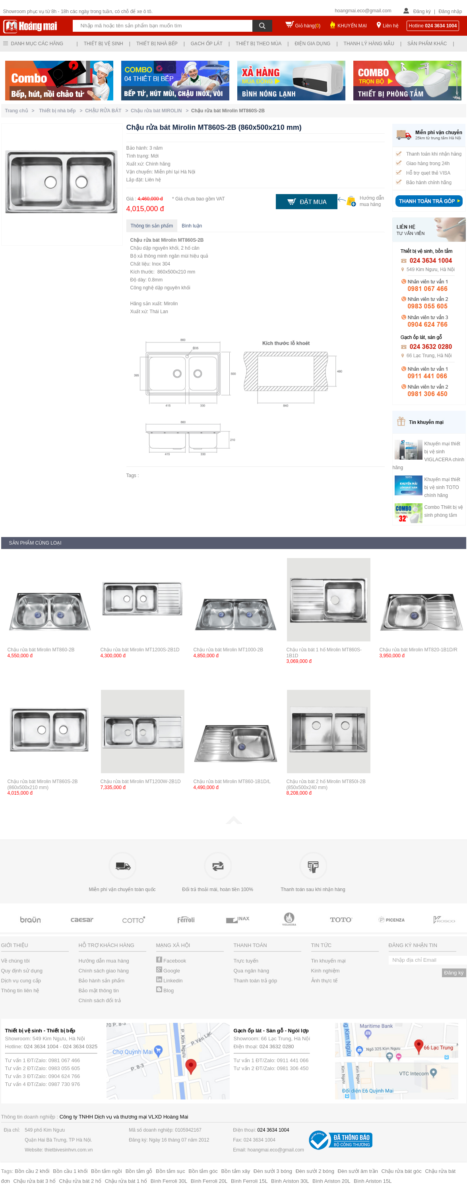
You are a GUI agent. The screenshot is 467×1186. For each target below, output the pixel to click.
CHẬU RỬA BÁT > (108, 111)
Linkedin (169, 981)
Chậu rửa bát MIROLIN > (161, 111)
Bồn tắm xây (235, 1171)
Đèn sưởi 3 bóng (273, 1171)
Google (168, 971)
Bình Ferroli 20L (209, 1181)
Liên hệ (391, 26)
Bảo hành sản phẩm (102, 981)
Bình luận (192, 226)
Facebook (171, 961)
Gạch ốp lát (207, 43)
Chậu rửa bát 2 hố (80, 1181)
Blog (165, 990)
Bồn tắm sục (170, 1171)
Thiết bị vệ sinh (103, 43)
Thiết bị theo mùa (258, 43)
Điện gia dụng (312, 43)
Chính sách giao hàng (104, 971)
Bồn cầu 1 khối (70, 1171)
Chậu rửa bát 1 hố (126, 1181)
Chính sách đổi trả (100, 1000)
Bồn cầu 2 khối (32, 1171)
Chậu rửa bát (145, 240)
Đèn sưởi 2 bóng (315, 1171)
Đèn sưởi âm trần (358, 1171)
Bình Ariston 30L (290, 1181)
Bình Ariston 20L (331, 1181)
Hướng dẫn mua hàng (104, 961)
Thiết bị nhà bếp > (62, 111)
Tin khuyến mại (328, 961)
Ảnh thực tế (324, 981)
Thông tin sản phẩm (152, 226)
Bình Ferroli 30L (169, 1181)
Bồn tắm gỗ (139, 1171)
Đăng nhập (450, 11)
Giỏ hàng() (308, 26)
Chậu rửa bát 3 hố (35, 1181)
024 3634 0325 (80, 1046)
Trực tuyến (246, 961)
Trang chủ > (21, 111)
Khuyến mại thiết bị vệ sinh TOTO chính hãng (442, 487)
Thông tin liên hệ (20, 990)
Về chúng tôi (15, 961)
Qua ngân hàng (251, 971)
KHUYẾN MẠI (352, 26)
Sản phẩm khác (427, 43)
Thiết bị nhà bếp (157, 43)
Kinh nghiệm (325, 971)
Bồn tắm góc (203, 1171)
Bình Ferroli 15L (249, 1181)
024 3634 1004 (41, 1046)
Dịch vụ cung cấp (21, 981)
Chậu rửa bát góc (402, 1171)
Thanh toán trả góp (255, 981)
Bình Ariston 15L (372, 1181)
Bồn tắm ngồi (106, 1171)
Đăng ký (422, 11)
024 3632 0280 (277, 1046)
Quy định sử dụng (22, 971)
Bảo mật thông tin (99, 990)
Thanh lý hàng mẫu (369, 43)
